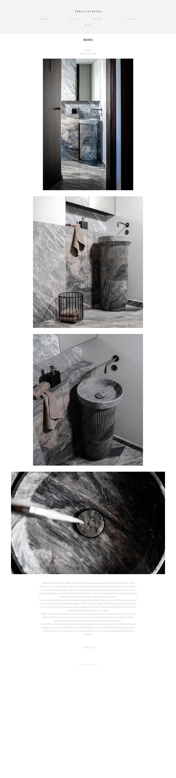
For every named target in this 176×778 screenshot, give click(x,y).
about (44, 18)
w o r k (73, 18)
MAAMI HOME (89, 54)
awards (98, 18)
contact (130, 18)
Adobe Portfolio (92, 664)
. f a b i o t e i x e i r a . (88, 11)
